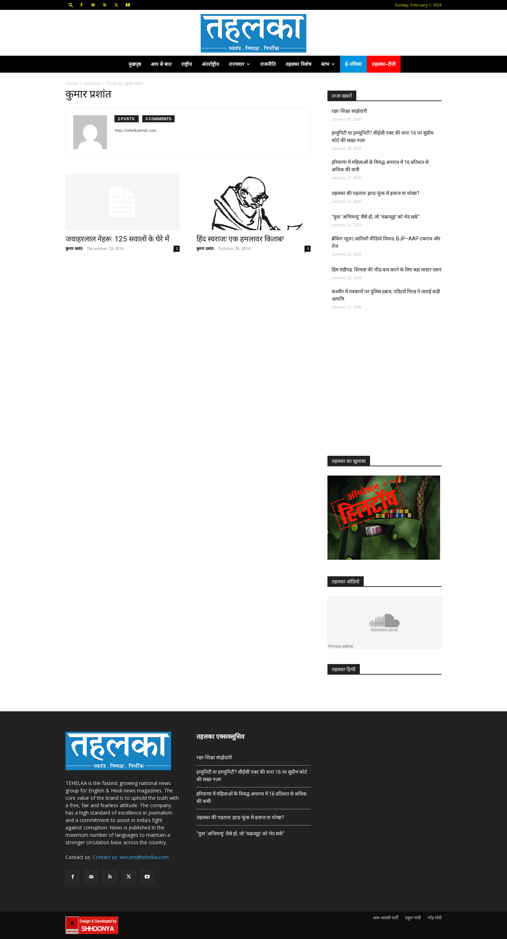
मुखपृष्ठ (135, 64)
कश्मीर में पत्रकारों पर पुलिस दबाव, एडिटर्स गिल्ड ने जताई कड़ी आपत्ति (386, 295)
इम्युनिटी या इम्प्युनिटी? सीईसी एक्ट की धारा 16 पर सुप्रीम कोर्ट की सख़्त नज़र (382, 136)
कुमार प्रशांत (73, 248)
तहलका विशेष (298, 64)
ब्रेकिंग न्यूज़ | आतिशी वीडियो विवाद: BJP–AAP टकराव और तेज (386, 242)
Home (71, 83)
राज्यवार (239, 64)
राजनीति (268, 64)
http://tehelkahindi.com (135, 130)
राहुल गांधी (413, 918)
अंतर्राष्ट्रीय (210, 64)
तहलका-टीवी (384, 64)
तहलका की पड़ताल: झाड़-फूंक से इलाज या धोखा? (375, 193)
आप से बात (161, 64)
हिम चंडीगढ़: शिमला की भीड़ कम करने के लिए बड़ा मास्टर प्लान (387, 269)
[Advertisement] (380, 389)
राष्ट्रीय (186, 64)
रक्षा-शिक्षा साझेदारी (349, 111)
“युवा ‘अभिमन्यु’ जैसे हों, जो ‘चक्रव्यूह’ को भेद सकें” (376, 217)
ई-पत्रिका (353, 64)
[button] (70, 4)
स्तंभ (328, 64)
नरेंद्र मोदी (434, 918)
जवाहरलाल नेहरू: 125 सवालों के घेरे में (117, 239)
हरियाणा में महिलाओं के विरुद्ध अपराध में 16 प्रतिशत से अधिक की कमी (380, 165)
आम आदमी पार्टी (385, 918)
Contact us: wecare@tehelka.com (131, 857)
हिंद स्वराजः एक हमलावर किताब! (240, 239)
